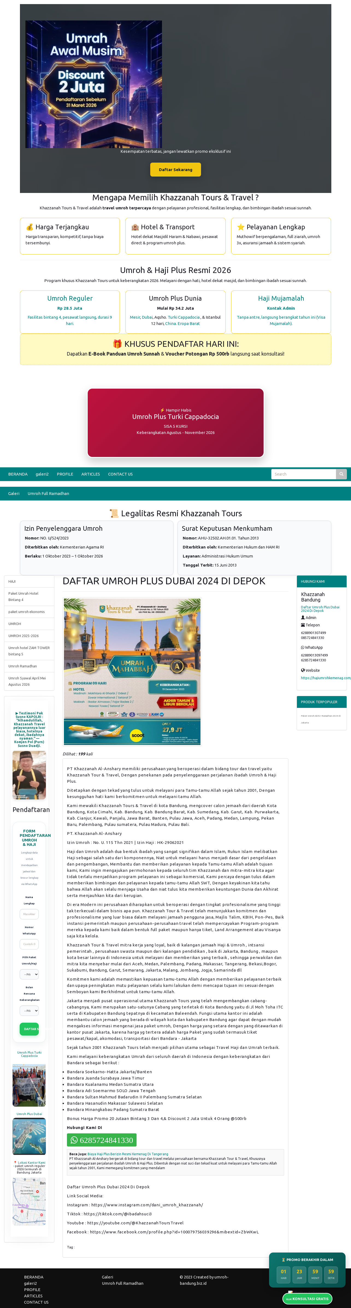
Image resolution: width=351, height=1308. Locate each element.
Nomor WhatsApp (29, 930)
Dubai (147, 317)
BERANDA (18, 474)
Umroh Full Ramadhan (48, 493)
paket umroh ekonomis (26, 612)
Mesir (135, 317)
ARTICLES (90, 474)
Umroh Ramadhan (22, 666)
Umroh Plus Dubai (29, 1114)
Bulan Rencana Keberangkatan (29, 993)
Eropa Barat (189, 323)
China (170, 323)
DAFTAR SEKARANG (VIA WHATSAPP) (31, 1029)
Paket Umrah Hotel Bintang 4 (23, 596)
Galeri (13, 493)
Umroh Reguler (70, 298)
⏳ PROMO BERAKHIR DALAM (307, 1260)
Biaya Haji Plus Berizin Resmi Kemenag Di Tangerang (128, 1154)
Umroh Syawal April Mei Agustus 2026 (27, 681)
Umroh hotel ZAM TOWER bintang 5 (29, 651)
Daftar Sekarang (175, 169)
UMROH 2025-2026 (23, 636)
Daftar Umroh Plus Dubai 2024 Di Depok (320, 608)
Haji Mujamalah (281, 298)
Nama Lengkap (29, 900)
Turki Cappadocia (184, 317)
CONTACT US (120, 474)
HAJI (12, 581)
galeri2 (42, 474)
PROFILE (65, 474)
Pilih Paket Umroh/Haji (29, 960)
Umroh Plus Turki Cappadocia (29, 1054)
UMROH (14, 624)
